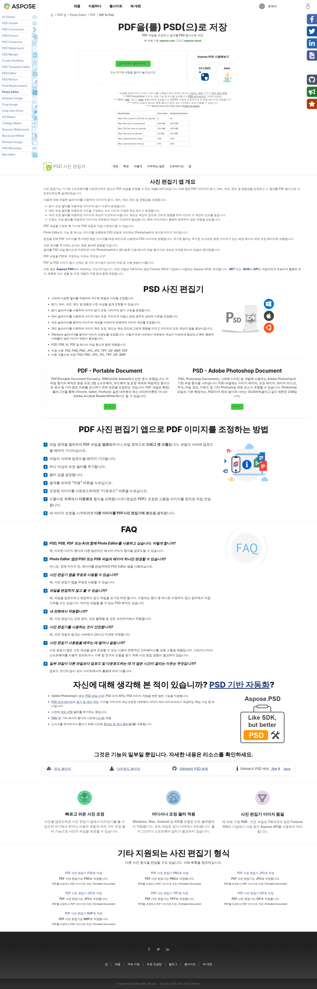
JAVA (246, 269)
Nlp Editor (9, 154)
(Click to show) (191, 106)
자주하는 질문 (156, 166)
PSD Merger (10, 54)
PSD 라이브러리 (197, 96)
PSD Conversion (13, 29)
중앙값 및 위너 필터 (116, 724)
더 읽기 (110, 406)
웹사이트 (115, 6)
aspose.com (167, 40)
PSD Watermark (13, 48)
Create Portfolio (13, 60)
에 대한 (135, 6)
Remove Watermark (15, 129)
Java (141, 99)
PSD (244, 822)
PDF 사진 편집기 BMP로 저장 (83, 913)
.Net (127, 99)
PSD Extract (10, 35)
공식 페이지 (62, 769)
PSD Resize (10, 79)
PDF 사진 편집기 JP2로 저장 (84, 893)
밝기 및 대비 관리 (87, 702)
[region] (153, 128)
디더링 (100, 718)
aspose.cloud (192, 40)
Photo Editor (10, 92)
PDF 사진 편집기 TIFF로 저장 (169, 893)
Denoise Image (12, 142)
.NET (231, 269)
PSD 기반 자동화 (239, 685)
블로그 (173, 964)
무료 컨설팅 (154, 964)
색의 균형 (67, 712)
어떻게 (138, 166)
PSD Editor (9, 73)
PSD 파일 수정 (94, 695)
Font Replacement (14, 85)
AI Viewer (8, 17)
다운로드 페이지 (129, 769)
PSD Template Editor (16, 67)
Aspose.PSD (65, 269)
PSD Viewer (10, 23)
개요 (115, 166)
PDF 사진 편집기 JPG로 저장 (255, 873)
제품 (77, 6)
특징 (126, 166)
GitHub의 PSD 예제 (194, 769)
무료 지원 (134, 964)
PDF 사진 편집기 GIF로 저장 (256, 893)
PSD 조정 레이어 (62, 702)
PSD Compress (12, 42)
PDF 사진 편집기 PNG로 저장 (169, 873)
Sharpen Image (12, 98)
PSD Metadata (12, 148)
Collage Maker (12, 123)
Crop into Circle (12, 110)
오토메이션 (176, 166)
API (255, 269)
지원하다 (94, 6)
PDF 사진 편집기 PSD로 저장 (83, 873)
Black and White (13, 135)
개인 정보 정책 (219, 93)
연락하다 (195, 984)
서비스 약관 (196, 93)
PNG (54, 718)
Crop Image (10, 104)
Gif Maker (8, 117)
